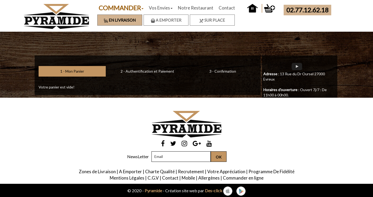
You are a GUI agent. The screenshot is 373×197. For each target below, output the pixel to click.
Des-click (213, 190)
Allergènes (209, 178)
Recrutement (191, 171)
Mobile (188, 178)
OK (219, 157)
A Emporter (166, 20)
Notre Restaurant (195, 8)
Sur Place (212, 20)
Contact (227, 8)
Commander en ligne (243, 178)
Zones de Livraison (97, 171)
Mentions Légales (127, 178)
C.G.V (153, 178)
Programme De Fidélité (271, 171)
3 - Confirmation (222, 71)
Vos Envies (161, 8)
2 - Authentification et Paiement (147, 71)
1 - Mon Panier (72, 71)
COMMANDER (121, 8)
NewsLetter (138, 156)
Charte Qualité (160, 171)
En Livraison (120, 20)
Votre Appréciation (226, 171)
